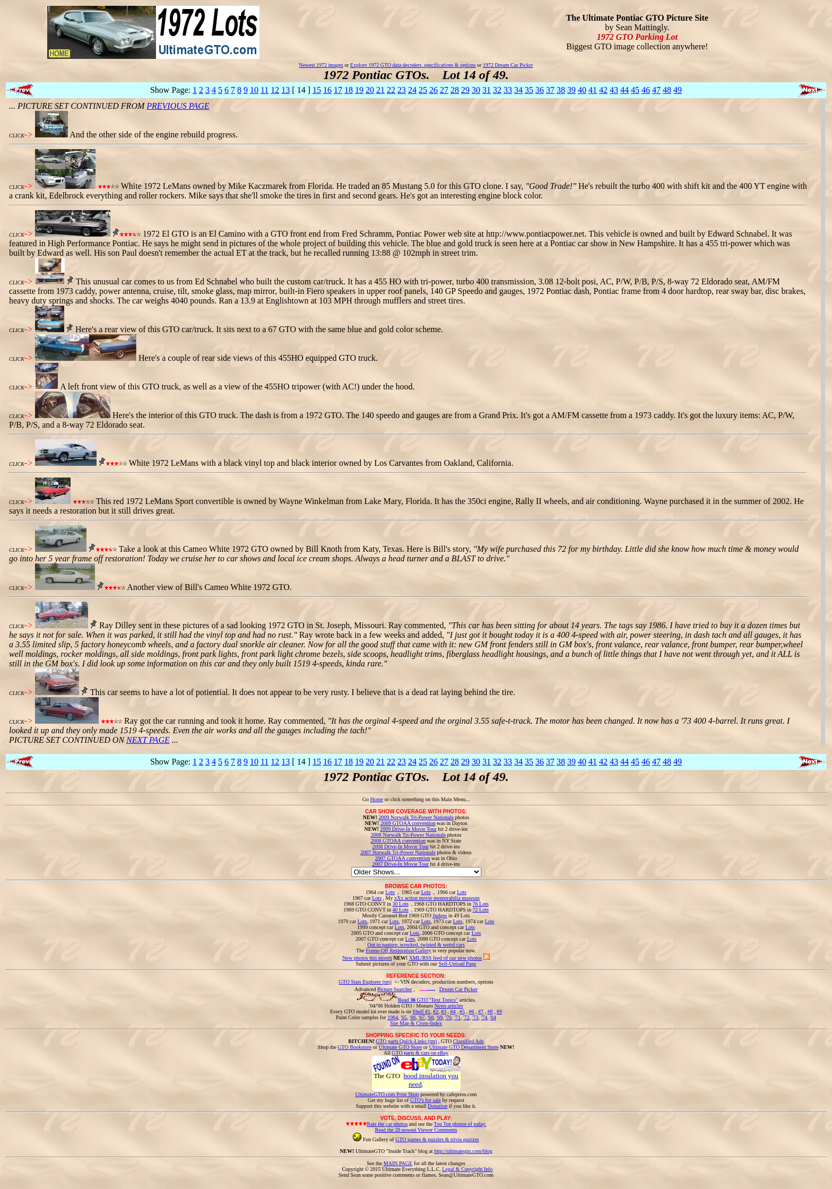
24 (412, 89)
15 (317, 89)
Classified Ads (468, 1041)
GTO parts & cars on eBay (420, 1053)
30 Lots (401, 904)
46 (646, 89)
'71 (457, 1017)
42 (603, 89)
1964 (392, 1017)
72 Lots (481, 910)
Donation (437, 1106)
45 (635, 89)
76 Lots (481, 904)
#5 (462, 1011)
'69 (439, 1017)
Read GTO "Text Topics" (428, 1000)
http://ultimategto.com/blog (463, 1151)
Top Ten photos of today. (460, 1124)
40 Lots (401, 910)
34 (518, 89)
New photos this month (367, 958)
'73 (475, 1017)
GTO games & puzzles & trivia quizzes (437, 1139)
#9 (499, 1011)
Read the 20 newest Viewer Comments (416, 1130)
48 (667, 89)
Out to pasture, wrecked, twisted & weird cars (416, 945)
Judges (439, 915)
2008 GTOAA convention (398, 841)
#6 (471, 1011)
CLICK (16, 135)
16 (327, 89)
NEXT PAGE (148, 739)
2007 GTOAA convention (402, 858)
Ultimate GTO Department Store (464, 1047)
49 (677, 89)
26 (433, 89)
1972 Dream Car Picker (508, 65)
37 (550, 89)
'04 (493, 1017)
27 (444, 89)
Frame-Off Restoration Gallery (398, 950)
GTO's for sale (425, 1100)
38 (561, 89)
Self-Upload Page (457, 964)
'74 (484, 1017)
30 (476, 89)
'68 (431, 1017)
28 (454, 89)
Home (376, 799)
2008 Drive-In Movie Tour (400, 846)
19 (359, 89)
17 (338, 89)
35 (529, 89)
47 (656, 89)
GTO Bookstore (354, 1047)
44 (624, 89)
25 (423, 89)
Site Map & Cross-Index (416, 1025)
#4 (452, 1011)
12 (275, 89)
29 (465, 89)
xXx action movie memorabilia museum (437, 898)
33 (508, 89)
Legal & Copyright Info (467, 1169)
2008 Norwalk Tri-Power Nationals (408, 835)
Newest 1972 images (321, 65)
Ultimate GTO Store (400, 1047)
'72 (466, 1017)
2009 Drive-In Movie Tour (408, 829)
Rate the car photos (387, 1124)
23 (401, 89)
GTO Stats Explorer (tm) (365, 982)
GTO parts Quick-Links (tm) (406, 1041)
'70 (448, 1017)
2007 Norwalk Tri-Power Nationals (397, 852)
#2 (435, 1011)
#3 (443, 1011)
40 (582, 89)
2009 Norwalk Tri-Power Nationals (416, 817)
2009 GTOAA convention (408, 823)
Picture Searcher (394, 989)
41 (592, 89)
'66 (413, 1017)
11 (264, 89)
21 (380, 89)
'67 (422, 1017)
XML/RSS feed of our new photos (445, 958)
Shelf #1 (421, 1011)
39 (571, 89)
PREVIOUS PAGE (177, 105)
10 (254, 89)
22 (391, 89)
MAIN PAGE (398, 1163)
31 (486, 89)
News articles (448, 1006)
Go (366, 799)
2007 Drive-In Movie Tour (400, 864)
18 (348, 89)
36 (539, 89)
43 (614, 89)
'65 (404, 1017)
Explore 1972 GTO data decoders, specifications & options (412, 65)
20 (370, 89)
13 (285, 89)
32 (497, 89)
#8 (489, 1011)
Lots (390, 892)
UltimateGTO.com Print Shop (387, 1094)
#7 (480, 1011)
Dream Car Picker (458, 989)
